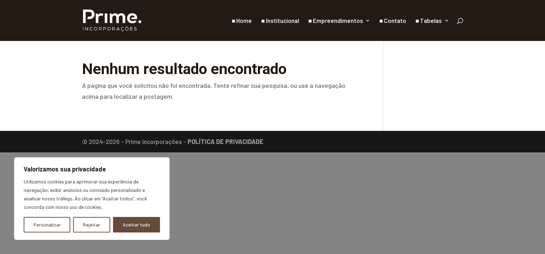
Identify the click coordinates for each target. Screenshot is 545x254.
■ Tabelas (428, 21)
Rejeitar (91, 225)
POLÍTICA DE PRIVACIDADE (225, 141)
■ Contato (392, 21)
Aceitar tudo (136, 225)
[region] (92, 198)
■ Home (242, 21)
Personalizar (47, 225)
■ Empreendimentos (335, 21)
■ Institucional (280, 21)
